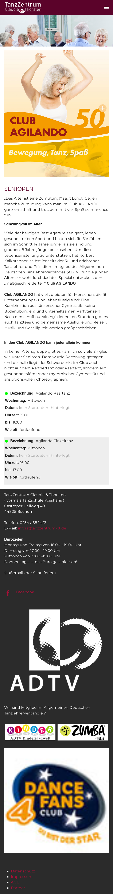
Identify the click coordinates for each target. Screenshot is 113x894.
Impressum (22, 876)
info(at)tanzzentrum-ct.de (42, 528)
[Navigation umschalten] (106, 7)
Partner (18, 888)
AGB (15, 882)
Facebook (25, 592)
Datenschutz (23, 871)
